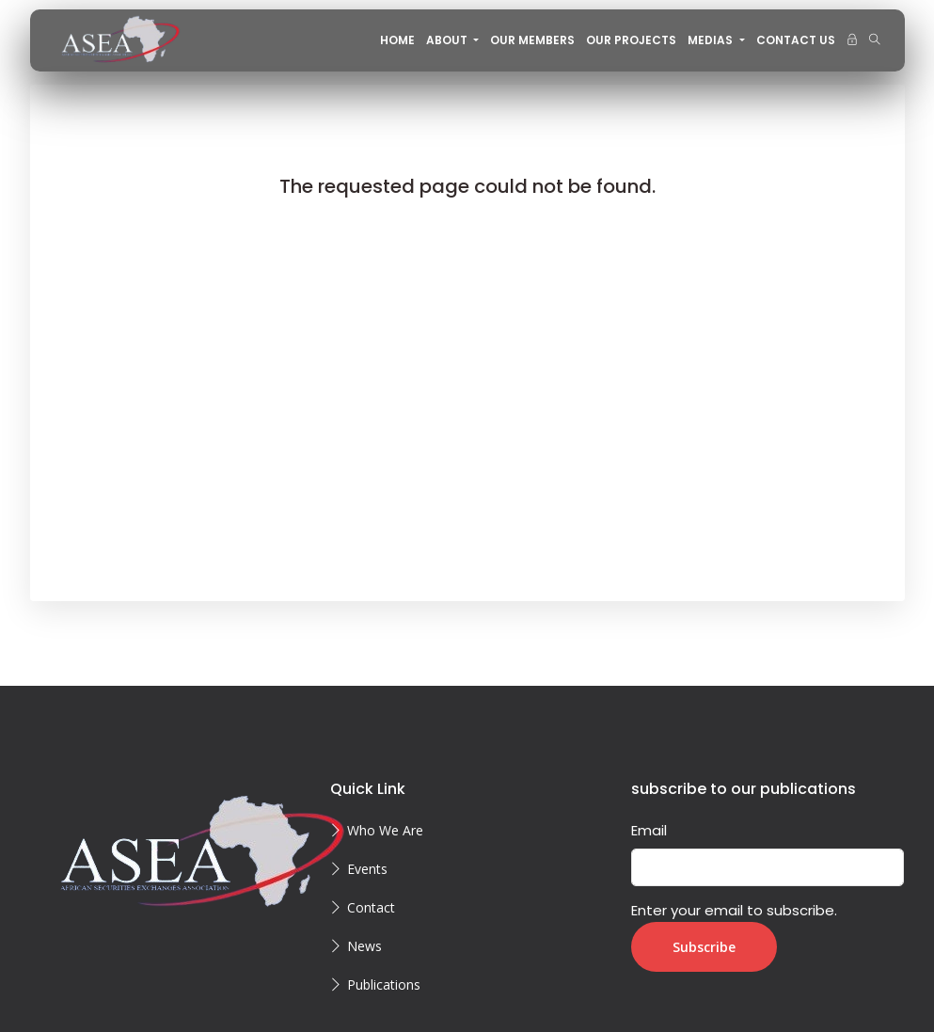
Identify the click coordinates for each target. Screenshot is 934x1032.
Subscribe (704, 947)
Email (649, 830)
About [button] (448, 40)
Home (397, 40)
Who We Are (385, 830)
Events (367, 869)
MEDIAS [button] (712, 40)
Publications (383, 984)
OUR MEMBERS (532, 40)
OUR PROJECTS (631, 40)
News (364, 946)
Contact (371, 907)
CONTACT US (795, 40)
